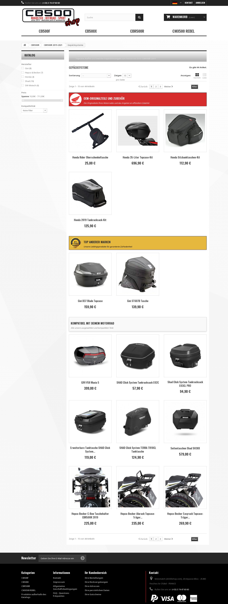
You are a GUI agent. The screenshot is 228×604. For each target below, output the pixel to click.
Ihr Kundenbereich (96, 573)
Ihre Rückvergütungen (96, 582)
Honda (29, 76)
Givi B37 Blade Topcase (90, 301)
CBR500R (137, 31)
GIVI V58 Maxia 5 (90, 382)
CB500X (91, 31)
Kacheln (197, 76)
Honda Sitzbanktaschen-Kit (185, 157)
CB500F (44, 31)
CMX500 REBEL (183, 31)
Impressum (59, 582)
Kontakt (189, 2)
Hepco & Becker (34, 72)
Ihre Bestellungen (94, 577)
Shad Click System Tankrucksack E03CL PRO (185, 383)
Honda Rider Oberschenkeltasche (90, 157)
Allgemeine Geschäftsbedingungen (65, 587)
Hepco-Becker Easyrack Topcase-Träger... (185, 515)
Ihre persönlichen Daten (97, 590)
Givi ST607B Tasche (137, 301)
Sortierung (74, 75)
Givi (28, 68)
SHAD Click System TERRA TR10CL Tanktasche (137, 449)
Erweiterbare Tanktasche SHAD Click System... (90, 449)
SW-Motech (32, 85)
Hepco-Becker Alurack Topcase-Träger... (137, 515)
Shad (29, 81)
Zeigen (117, 75)
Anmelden (200, 2)
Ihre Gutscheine (93, 594)
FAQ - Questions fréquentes (61, 594)
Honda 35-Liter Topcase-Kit (138, 157)
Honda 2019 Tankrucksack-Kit (90, 220)
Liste (205, 76)
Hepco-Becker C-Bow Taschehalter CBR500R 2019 (90, 515)
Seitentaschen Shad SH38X (185, 448)
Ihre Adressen (92, 586)
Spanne (25, 96)
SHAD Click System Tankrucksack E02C (138, 382)
